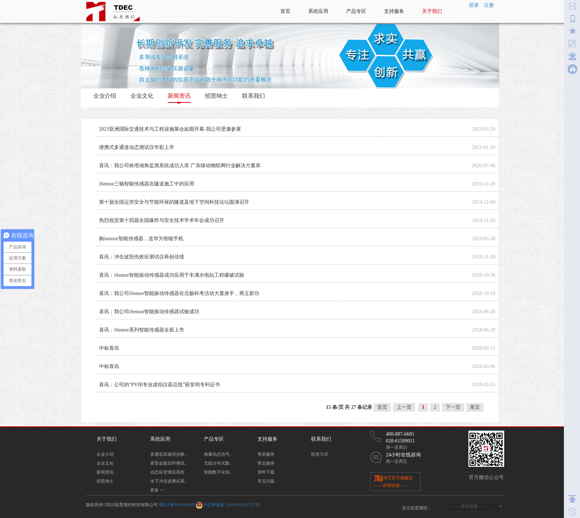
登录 (474, 5)
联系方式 (319, 454)
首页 (285, 11)
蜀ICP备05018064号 (177, 504)
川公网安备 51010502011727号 (231, 504)
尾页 (475, 407)
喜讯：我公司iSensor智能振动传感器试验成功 (149, 311)
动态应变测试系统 (167, 472)
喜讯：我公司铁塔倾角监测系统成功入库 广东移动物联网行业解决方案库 (180, 165)
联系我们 (253, 96)
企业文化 (142, 96)
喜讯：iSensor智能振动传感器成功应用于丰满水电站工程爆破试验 (171, 275)
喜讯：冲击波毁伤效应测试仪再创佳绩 (141, 257)
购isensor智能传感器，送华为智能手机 (141, 238)
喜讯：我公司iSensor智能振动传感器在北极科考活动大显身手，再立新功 (179, 293)
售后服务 (266, 463)
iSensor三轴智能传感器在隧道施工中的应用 (146, 184)
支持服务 (394, 11)
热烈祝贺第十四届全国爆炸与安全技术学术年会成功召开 (161, 220)
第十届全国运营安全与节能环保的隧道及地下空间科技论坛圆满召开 (174, 202)
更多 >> (157, 490)
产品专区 (356, 11)
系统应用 (318, 11)
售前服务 (266, 454)
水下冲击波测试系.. (168, 481)
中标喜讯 (109, 348)
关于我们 (432, 11)
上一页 (404, 407)
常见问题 (266, 481)
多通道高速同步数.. (168, 454)
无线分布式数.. (218, 463)
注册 (489, 5)
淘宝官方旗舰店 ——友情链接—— (393, 481)
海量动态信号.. (218, 454)
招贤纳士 (216, 96)
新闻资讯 (179, 96)
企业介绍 (104, 96)
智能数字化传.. (218, 472)
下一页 (453, 407)
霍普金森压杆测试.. (168, 463)
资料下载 (266, 472)
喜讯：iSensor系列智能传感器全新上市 (141, 330)
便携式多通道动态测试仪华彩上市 (136, 147)
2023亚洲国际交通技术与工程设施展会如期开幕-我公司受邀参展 (170, 129)
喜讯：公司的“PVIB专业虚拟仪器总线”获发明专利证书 (159, 384)
